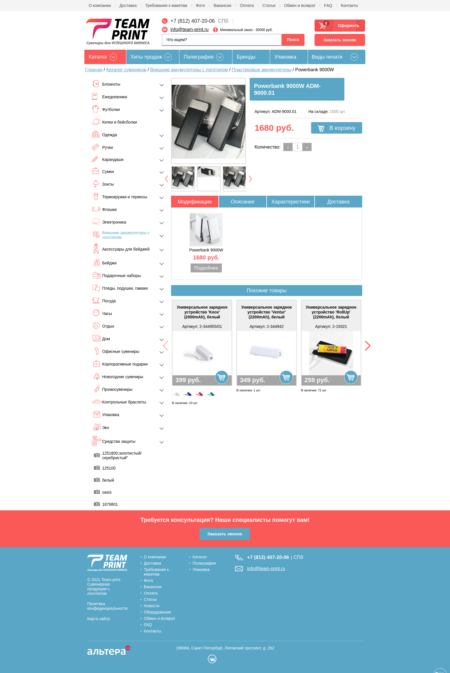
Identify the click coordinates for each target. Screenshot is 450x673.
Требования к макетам (166, 5)
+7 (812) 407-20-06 (192, 21)
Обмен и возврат (300, 5)
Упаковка (285, 57)
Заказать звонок (339, 40)
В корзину (337, 128)
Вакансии (222, 5)
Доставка (128, 5)
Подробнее (206, 268)
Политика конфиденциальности (107, 606)
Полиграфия (199, 57)
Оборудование (157, 612)
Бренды (246, 57)
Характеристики (290, 202)
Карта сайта (98, 618)
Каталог (200, 557)
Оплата (247, 5)
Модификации (195, 202)
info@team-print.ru (189, 29)
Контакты (349, 5)
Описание (243, 202)
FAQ (328, 5)
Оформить (347, 25)
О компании (100, 5)
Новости (151, 605)
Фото (200, 5)
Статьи (268, 5)
